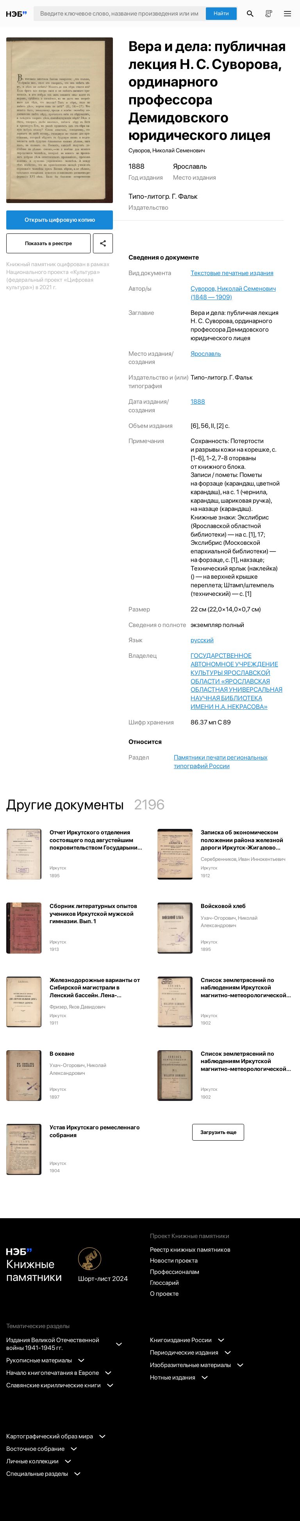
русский (202, 640)
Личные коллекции (38, 1461)
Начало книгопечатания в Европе (58, 1372)
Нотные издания (179, 1377)
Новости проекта (174, 1260)
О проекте (164, 1293)
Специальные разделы (43, 1473)
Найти (221, 13)
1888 (198, 401)
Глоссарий (164, 1282)
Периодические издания (190, 1352)
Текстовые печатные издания (232, 273)
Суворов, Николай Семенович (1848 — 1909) (233, 292)
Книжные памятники (34, 1265)
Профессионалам (174, 1271)
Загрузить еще (218, 1132)
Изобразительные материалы (196, 1365)
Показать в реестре (48, 243)
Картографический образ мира (55, 1436)
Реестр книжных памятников (190, 1249)
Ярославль (206, 353)
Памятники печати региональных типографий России (221, 761)
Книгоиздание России (187, 1340)
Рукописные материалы (45, 1360)
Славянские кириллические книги (59, 1385)
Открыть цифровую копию (60, 219)
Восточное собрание (41, 1448)
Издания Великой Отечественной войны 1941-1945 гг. (63, 1343)
